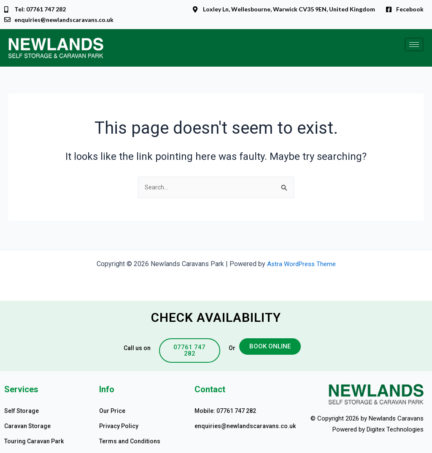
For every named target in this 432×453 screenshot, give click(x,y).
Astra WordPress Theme (301, 264)
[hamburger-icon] (414, 45)
